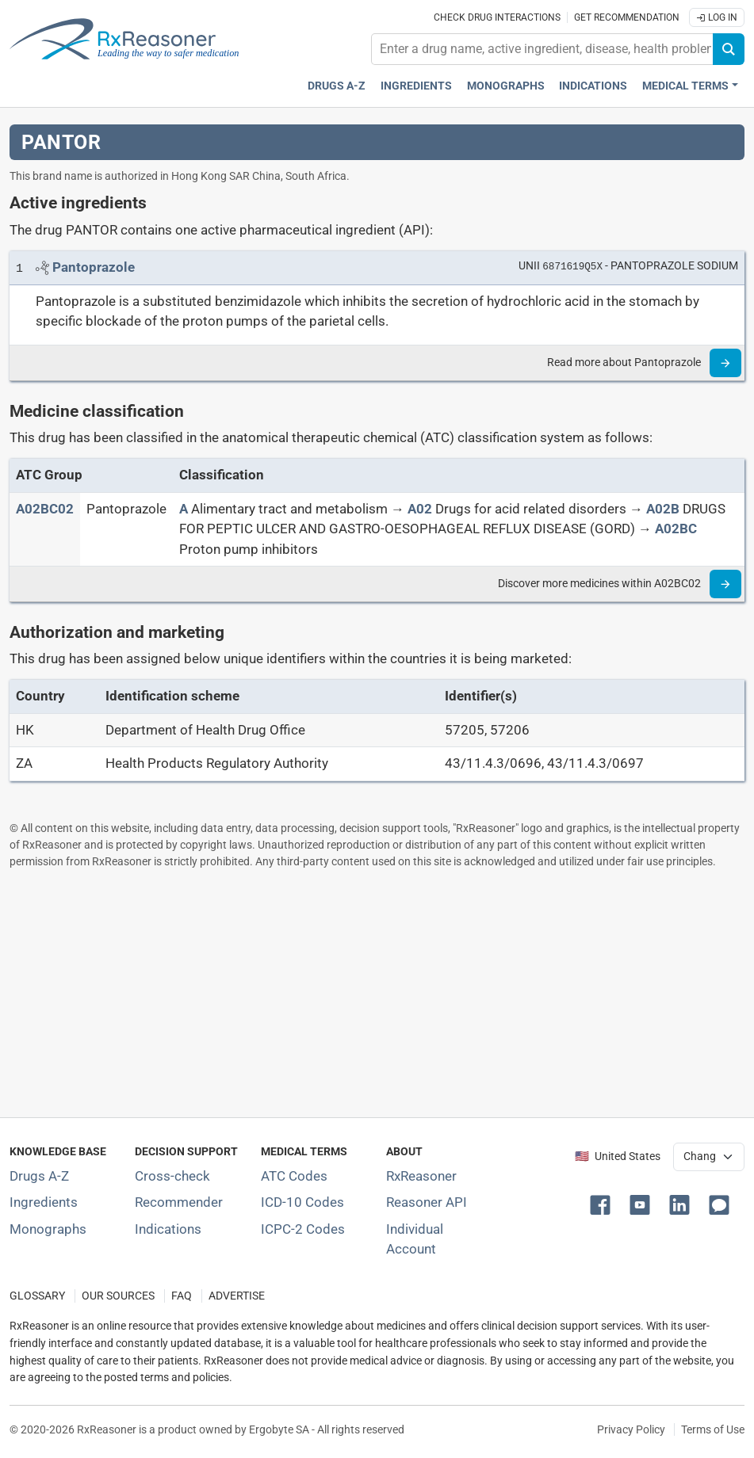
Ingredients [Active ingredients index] (416, 86)
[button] (603, 1203)
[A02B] (662, 509)
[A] (183, 509)
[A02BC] (676, 528)
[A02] (420, 509)
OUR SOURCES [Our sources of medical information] (118, 1296)
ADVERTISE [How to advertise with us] (237, 1296)
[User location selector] (708, 1157)
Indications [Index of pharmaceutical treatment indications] (168, 1229)
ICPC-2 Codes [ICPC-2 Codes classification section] (303, 1229)
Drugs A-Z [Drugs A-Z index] (337, 86)
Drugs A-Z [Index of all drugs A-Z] (39, 1176)
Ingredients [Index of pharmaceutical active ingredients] (44, 1202)
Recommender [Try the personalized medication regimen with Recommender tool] (179, 1202)
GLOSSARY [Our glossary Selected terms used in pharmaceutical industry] (37, 1296)
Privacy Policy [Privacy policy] (631, 1429)
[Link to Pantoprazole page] (93, 267)
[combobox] (542, 49)
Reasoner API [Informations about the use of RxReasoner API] (426, 1202)
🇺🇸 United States (617, 1156)
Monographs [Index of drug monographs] (48, 1229)
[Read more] (725, 363)
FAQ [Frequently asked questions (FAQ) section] (181, 1296)
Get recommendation (626, 17)
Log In (716, 17)
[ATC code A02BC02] (45, 509)
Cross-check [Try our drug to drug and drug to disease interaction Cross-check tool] (172, 1176)
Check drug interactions (497, 17)
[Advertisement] (377, 993)
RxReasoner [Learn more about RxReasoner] (421, 1176)
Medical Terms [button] (685, 86)
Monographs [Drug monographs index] (506, 86)
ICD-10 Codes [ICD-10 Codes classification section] (302, 1202)
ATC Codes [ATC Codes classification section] (294, 1176)
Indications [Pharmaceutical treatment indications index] (593, 86)
